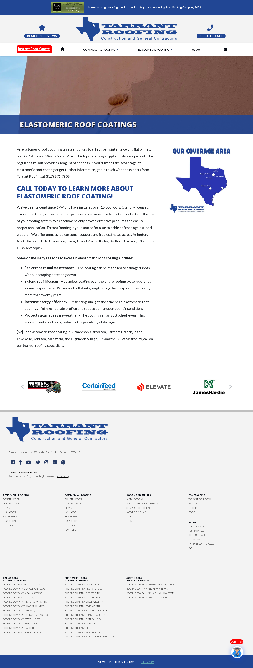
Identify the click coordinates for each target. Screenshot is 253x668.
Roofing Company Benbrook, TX (83, 597)
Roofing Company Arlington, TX (83, 588)
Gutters (8, 525)
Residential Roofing (154, 49)
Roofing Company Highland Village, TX (25, 615)
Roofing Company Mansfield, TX (83, 632)
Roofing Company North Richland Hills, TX (89, 636)
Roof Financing (197, 526)
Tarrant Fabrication (200, 499)
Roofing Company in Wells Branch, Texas (150, 597)
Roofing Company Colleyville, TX (84, 601)
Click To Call (211, 36)
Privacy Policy (63, 476)
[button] (22, 387)
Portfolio (70, 529)
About (197, 49)
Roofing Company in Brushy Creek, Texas (150, 584)
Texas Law (194, 539)
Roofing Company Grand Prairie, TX (85, 615)
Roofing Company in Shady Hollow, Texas (150, 593)
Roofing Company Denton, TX (20, 597)
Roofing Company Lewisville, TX (21, 619)
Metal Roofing (135, 499)
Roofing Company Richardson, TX (22, 632)
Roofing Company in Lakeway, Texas (147, 588)
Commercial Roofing (99, 49)
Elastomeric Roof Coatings (142, 503)
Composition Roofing (138, 508)
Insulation (9, 512)
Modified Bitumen (137, 512)
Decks (191, 512)
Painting (193, 503)
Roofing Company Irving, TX (81, 623)
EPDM (129, 521)
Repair (6, 508)
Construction (11, 499)
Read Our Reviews (42, 36)
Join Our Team (196, 535)
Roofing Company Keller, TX (81, 628)
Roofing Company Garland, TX (20, 610)
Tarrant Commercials (201, 543)
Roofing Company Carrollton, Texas (24, 588)
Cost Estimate (11, 503)
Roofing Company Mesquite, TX (21, 623)
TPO (128, 516)
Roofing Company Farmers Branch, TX (25, 601)
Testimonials (196, 530)
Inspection (9, 521)
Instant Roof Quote (34, 49)
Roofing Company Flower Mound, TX (24, 606)
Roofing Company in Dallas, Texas (22, 593)
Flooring (193, 508)
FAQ (190, 548)
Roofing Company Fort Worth (82, 606)
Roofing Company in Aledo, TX (82, 584)
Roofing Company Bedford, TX (82, 593)
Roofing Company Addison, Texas (22, 584)
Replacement (11, 516)
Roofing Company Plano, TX (19, 628)
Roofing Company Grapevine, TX (83, 619)
